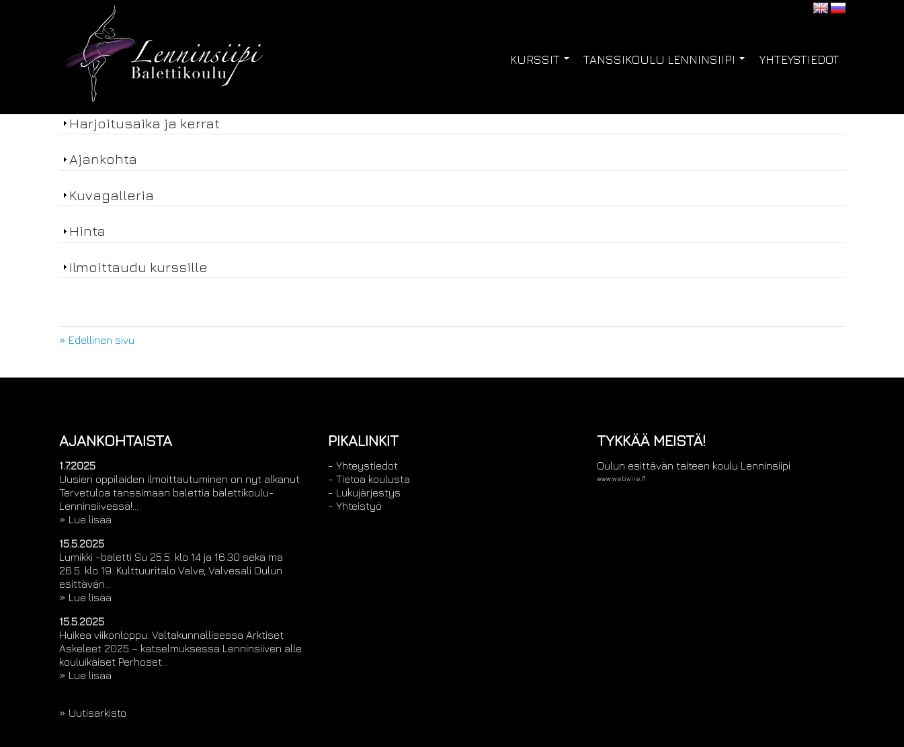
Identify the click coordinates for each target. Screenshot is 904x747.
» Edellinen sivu (96, 340)
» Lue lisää (85, 519)
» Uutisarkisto (92, 713)
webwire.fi (629, 478)
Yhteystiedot (799, 60)
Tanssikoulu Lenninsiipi (664, 60)
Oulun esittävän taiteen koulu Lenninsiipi (693, 465)
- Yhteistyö (355, 506)
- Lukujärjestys (364, 492)
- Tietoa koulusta (369, 479)
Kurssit (539, 60)
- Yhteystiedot (363, 465)
